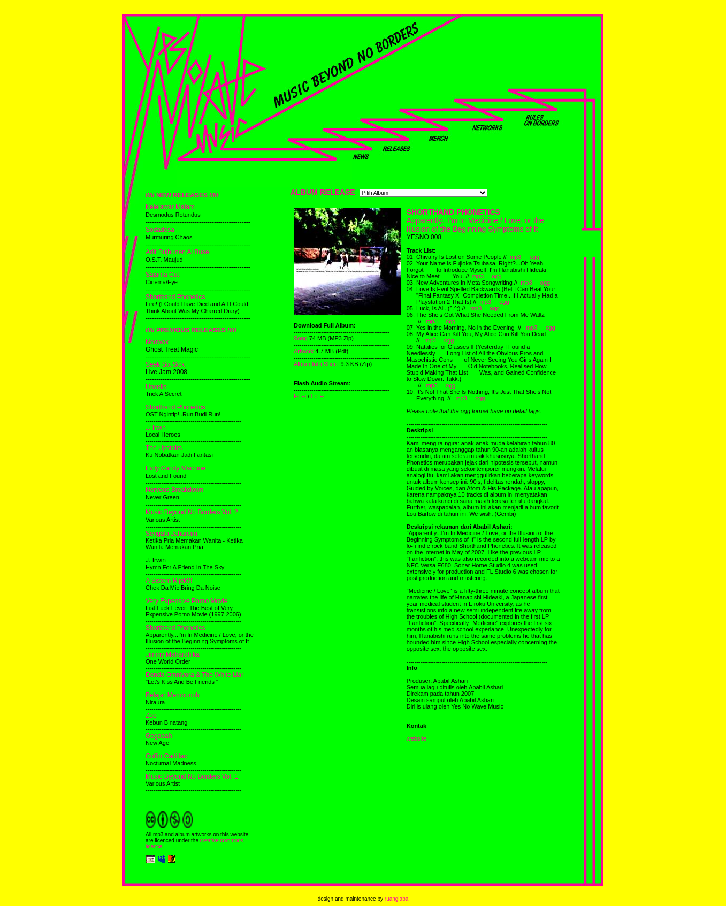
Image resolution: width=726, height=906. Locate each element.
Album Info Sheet (317, 364)
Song (301, 338)
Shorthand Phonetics (175, 297)
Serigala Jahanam (171, 533)
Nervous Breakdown (174, 489)
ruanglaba (396, 899)
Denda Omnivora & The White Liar (194, 675)
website (416, 738)
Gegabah (159, 736)
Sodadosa (160, 229)
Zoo (151, 715)
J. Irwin (156, 427)
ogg (534, 257)
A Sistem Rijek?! (169, 580)
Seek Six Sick (165, 364)
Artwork (304, 351)
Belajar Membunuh (173, 695)
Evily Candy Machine (175, 468)
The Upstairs (164, 448)
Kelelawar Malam (170, 207)
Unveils (156, 387)
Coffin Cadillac (166, 756)
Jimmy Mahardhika (173, 654)
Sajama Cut (162, 274)
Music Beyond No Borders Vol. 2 (192, 512)
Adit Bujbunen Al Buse (177, 252)
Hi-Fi (300, 396)
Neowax (157, 342)
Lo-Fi (317, 396)
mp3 (515, 257)
